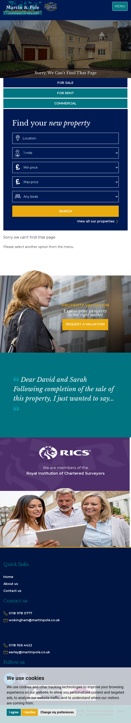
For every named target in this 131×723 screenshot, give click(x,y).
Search (65, 211)
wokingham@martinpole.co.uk (34, 620)
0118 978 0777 (20, 613)
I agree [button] (14, 712)
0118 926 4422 (20, 645)
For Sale (65, 83)
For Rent (65, 93)
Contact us (12, 591)
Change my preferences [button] (57, 712)
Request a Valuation (85, 324)
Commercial (65, 103)
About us (10, 584)
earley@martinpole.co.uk (29, 652)
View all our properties (95, 221)
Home (8, 577)
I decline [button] (29, 712)
